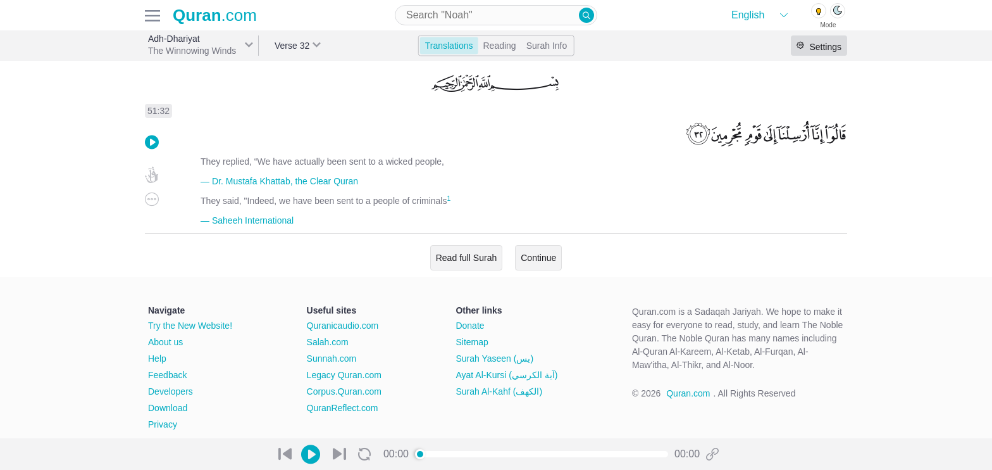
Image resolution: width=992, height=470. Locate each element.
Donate (470, 326)
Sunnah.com (332, 358)
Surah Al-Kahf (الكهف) (499, 391)
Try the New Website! (190, 326)
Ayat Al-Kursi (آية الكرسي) (506, 375)
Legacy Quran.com (344, 375)
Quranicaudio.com (343, 326)
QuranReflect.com (342, 408)
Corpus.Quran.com (344, 391)
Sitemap (472, 342)
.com (215, 15)
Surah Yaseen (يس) (494, 358)
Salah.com (328, 342)
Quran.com (688, 393)
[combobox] (496, 15)
